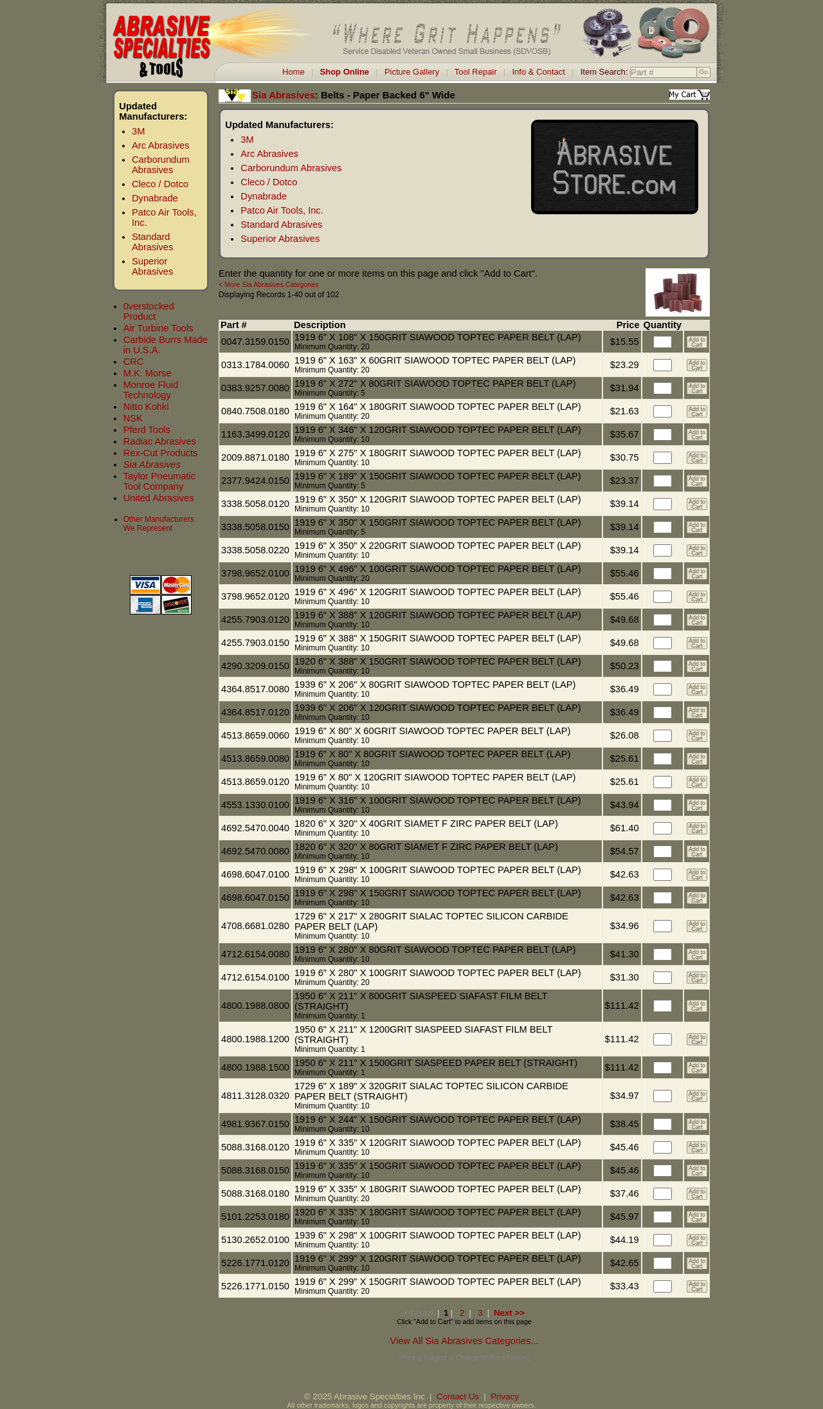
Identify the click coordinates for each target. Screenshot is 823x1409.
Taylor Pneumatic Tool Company (159, 481)
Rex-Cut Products (160, 453)
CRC (133, 361)
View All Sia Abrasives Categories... (464, 1341)
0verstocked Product (148, 311)
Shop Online (345, 72)
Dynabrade (155, 198)
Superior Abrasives (152, 266)
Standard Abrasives (152, 242)
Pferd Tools (146, 430)
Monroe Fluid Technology (151, 390)
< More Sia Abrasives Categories (268, 284)
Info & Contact (538, 72)
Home (293, 72)
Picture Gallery (411, 72)
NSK (133, 418)
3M (138, 131)
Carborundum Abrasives (161, 164)
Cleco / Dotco (160, 184)
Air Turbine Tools (158, 328)
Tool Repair (476, 72)
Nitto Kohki (146, 406)
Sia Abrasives (152, 464)
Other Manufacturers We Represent (158, 524)
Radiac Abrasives (159, 441)
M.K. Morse (147, 373)
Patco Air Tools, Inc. (281, 210)
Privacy (505, 1396)
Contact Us (458, 1396)
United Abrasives (158, 498)
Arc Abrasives (161, 145)
